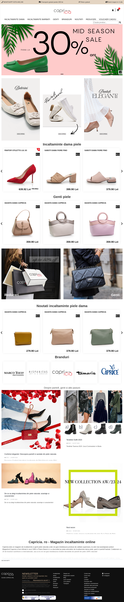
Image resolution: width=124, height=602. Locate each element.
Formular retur (88, 581)
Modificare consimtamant (91, 583)
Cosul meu (87, 575)
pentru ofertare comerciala (30, 590)
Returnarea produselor (90, 587)
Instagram (106, 575)
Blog (64, 577)
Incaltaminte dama (14, 19)
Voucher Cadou (107, 19)
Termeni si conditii (89, 589)
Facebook (106, 573)
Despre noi (66, 573)
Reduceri (91, 19)
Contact (86, 579)
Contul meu (87, 573)
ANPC (86, 595)
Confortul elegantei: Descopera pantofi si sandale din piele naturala (30, 454)
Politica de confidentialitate (91, 591)
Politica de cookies (89, 593)
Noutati (79, 19)
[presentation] (1, 171)
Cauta (85, 577)
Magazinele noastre (68, 575)
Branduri (67, 19)
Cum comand (67, 579)
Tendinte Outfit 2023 (74, 440)
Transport (66, 583)
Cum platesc (66, 581)
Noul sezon (70, 527)
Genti (56, 19)
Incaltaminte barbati (38, 19)
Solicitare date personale (91, 585)
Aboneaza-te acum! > (41, 580)
